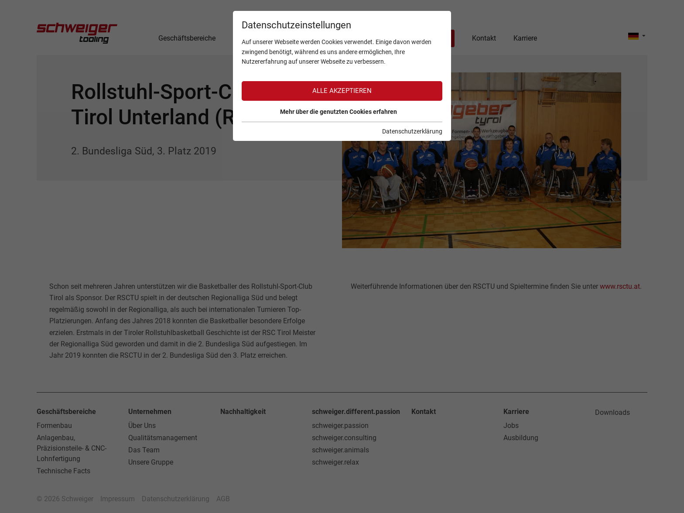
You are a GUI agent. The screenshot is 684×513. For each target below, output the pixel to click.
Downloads (612, 412)
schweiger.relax (335, 462)
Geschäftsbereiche (66, 411)
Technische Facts (63, 471)
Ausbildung (520, 438)
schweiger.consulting (344, 438)
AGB (223, 499)
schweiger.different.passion (356, 411)
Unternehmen (149, 411)
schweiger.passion (340, 425)
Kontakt (423, 411)
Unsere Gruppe (150, 462)
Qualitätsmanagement (162, 438)
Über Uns (142, 425)
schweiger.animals (340, 450)
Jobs (511, 425)
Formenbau (54, 425)
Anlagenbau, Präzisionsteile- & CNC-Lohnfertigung (71, 448)
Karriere (516, 411)
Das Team (144, 450)
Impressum (117, 499)
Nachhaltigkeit (243, 411)
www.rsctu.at (620, 286)
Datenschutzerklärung (175, 499)
